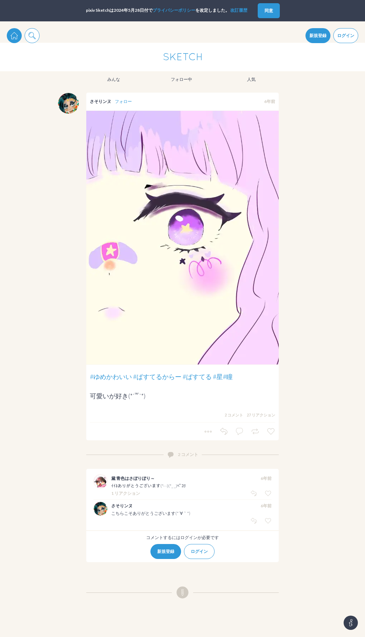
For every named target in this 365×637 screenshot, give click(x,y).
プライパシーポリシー (174, 10)
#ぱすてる (197, 376)
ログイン (345, 35)
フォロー (123, 101)
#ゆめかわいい (111, 376)
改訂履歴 (238, 10)
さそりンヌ (100, 101)
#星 (218, 376)
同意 (268, 10)
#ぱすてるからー (157, 376)
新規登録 (318, 35)
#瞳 (228, 376)
